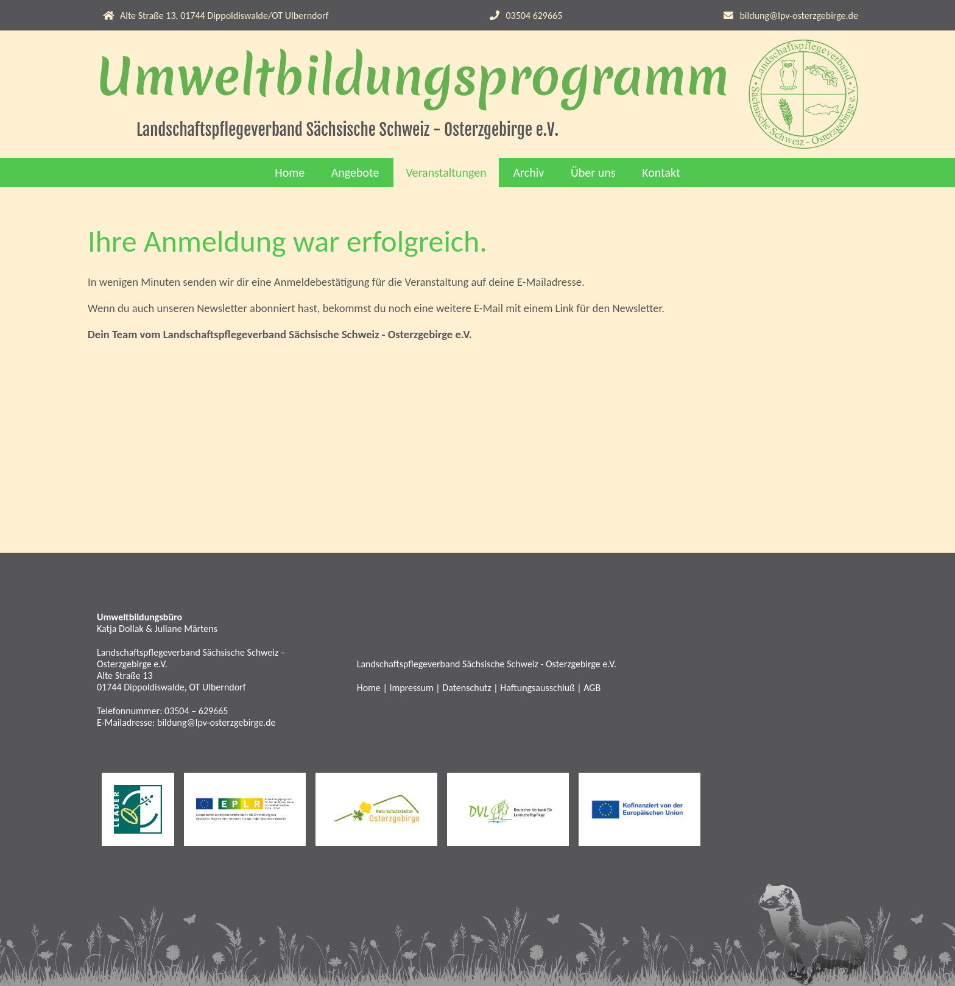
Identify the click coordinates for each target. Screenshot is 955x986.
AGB (592, 687)
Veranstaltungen (446, 172)
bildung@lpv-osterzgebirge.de (798, 15)
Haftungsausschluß (537, 687)
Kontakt (661, 172)
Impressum (411, 687)
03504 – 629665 (196, 711)
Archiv (528, 172)
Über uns (593, 172)
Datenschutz (466, 687)
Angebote (355, 172)
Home (290, 172)
